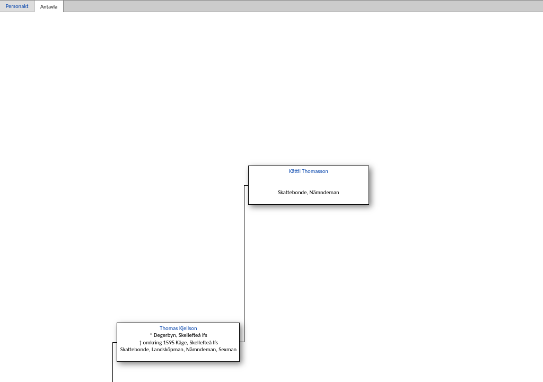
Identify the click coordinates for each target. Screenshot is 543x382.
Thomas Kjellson (178, 328)
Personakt (17, 6)
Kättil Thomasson (308, 171)
